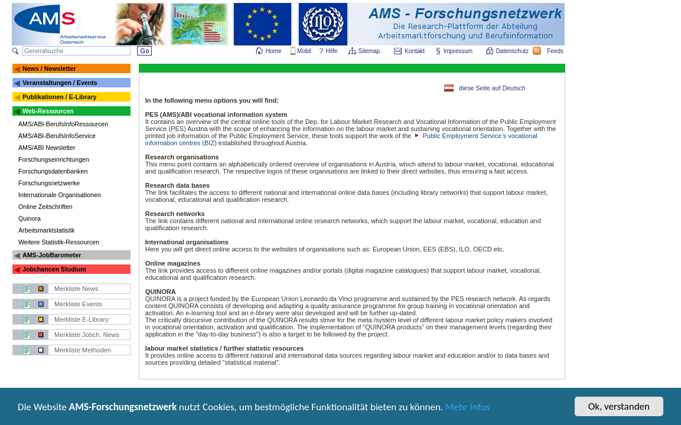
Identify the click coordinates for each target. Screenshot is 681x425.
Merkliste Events (78, 304)
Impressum (459, 51)
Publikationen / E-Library (59, 96)
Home (274, 51)
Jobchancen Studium (54, 269)
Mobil (304, 51)
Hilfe (332, 51)
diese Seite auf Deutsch (492, 87)
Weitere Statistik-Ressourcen (58, 242)
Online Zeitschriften (45, 206)
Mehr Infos (467, 409)
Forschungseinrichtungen (53, 159)
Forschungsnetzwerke (49, 183)
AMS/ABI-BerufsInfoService (57, 135)
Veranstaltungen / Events (59, 82)
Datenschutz (513, 51)
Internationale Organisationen (59, 194)
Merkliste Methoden (82, 350)
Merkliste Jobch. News (86, 334)
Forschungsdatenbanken (52, 171)
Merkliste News (76, 288)
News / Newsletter (49, 68)
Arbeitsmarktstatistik (46, 230)
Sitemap (370, 51)
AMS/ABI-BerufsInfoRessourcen (63, 124)
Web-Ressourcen (48, 111)
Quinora (29, 218)
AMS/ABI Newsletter (47, 147)
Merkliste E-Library (81, 319)
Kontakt (415, 51)
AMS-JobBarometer (51, 255)
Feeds (556, 51)
